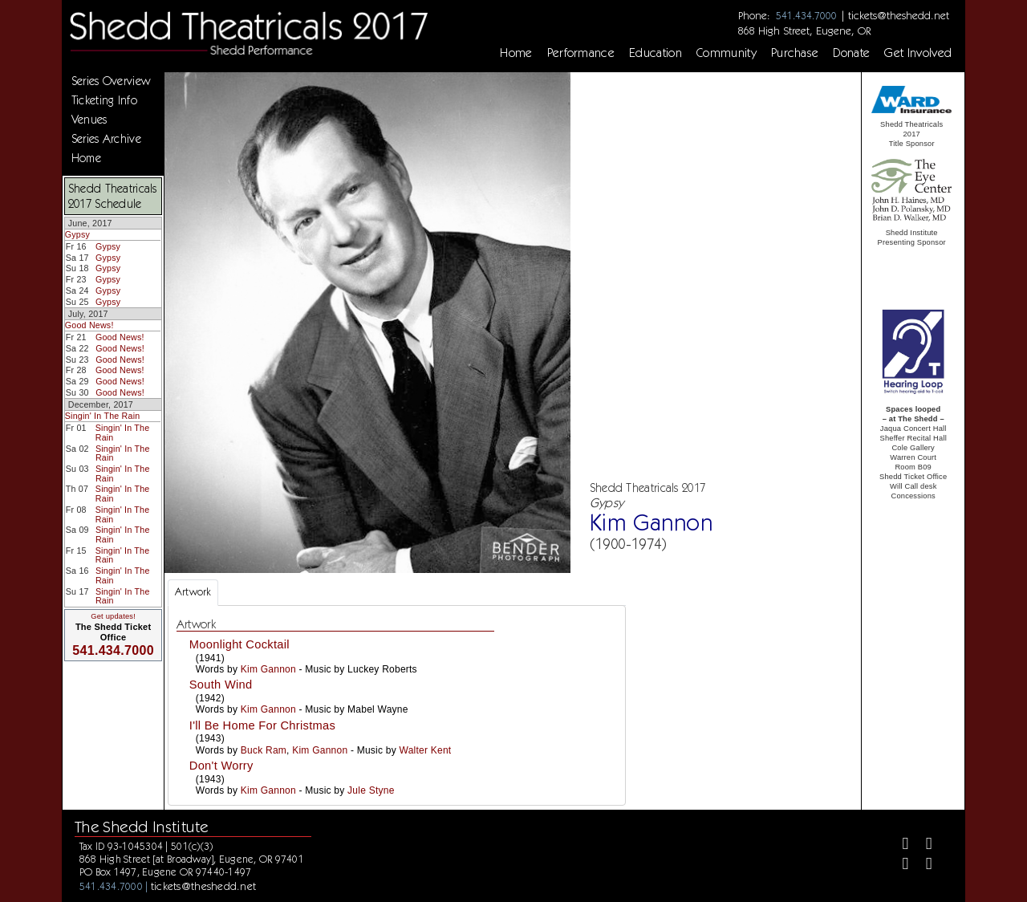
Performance (581, 53)
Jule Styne (370, 790)
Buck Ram (263, 750)
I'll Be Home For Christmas (262, 725)
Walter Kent (426, 750)
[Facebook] (898, 845)
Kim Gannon (268, 669)
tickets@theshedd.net (898, 15)
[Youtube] (922, 865)
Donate (851, 53)
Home (516, 53)
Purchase (795, 53)
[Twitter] (922, 845)
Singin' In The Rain (102, 416)
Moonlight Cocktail (239, 644)
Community (726, 53)
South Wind (221, 684)
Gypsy (77, 234)
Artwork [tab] (193, 592)
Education (655, 53)
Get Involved (918, 53)
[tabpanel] (396, 705)
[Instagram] (898, 865)
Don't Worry (221, 765)
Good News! (89, 325)
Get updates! (113, 616)
